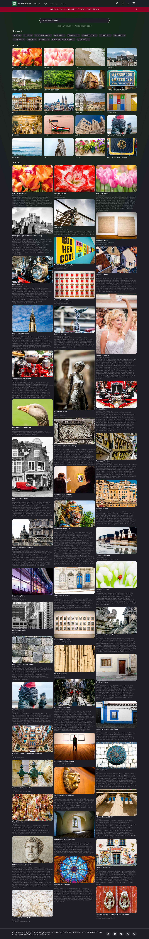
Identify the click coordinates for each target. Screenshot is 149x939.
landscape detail (89, 35)
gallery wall (73, 35)
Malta (56, 597)
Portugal (99, 731)
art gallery (59, 35)
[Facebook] (121, 933)
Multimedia (105, 35)
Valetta (98, 510)
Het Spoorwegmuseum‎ (19, 286)
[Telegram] (114, 933)
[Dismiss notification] (137, 9)
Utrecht (98, 591)
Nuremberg (16, 598)
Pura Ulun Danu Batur (61, 531)
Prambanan (58, 448)
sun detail (44, 39)
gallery (28, 35)
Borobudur (15, 666)
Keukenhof (58, 195)
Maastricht (57, 414)
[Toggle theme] (123, 3)
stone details (83, 39)
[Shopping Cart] (134, 3)
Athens (56, 675)
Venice (14, 824)
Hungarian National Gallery (63, 39)
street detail (119, 35)
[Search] (117, 3)
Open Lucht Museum (61, 230)
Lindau (98, 869)
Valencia (57, 797)
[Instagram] (134, 933)
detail (17, 35)
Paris (55, 887)
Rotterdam (15, 429)
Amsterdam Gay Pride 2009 (104, 357)
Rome (14, 756)
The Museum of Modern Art (105, 242)
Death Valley (16, 920)
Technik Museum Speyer (62, 336)
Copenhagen (58, 841)
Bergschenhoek (101, 557)
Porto (97, 772)
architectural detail (43, 35)
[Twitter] (127, 933)
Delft (97, 277)
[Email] (108, 933)
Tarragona (15, 790)
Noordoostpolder (17, 195)
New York (15, 238)
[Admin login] (128, 3)
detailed (32, 39)
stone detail (19, 39)
